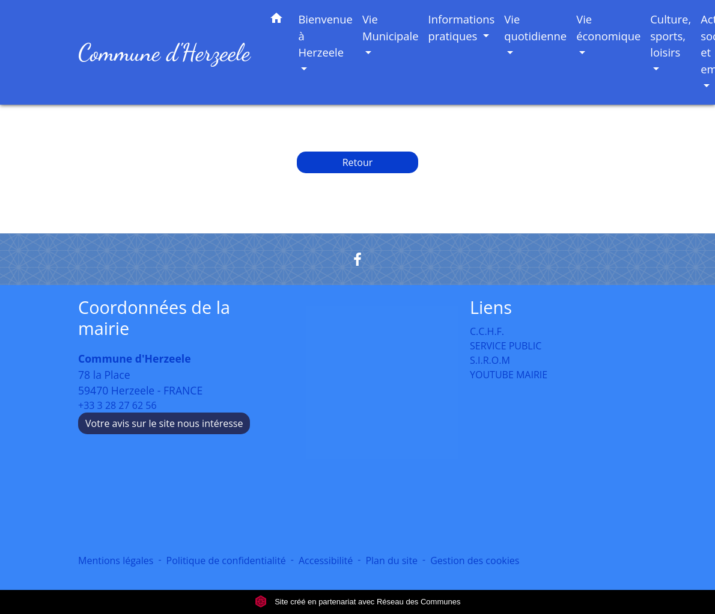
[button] (276, 20)
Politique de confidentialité (226, 560)
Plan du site (391, 560)
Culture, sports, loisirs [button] (670, 35)
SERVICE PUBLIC (505, 345)
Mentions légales (115, 560)
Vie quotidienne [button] (535, 27)
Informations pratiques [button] (461, 27)
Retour (357, 162)
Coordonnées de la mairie (154, 318)
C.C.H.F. (487, 331)
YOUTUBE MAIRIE (508, 374)
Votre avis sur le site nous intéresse (164, 423)
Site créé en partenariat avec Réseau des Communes (358, 601)
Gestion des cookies (474, 560)
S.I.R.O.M (490, 360)
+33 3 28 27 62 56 (117, 405)
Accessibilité (326, 560)
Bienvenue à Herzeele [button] (325, 35)
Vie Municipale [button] (390, 27)
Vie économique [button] (608, 27)
